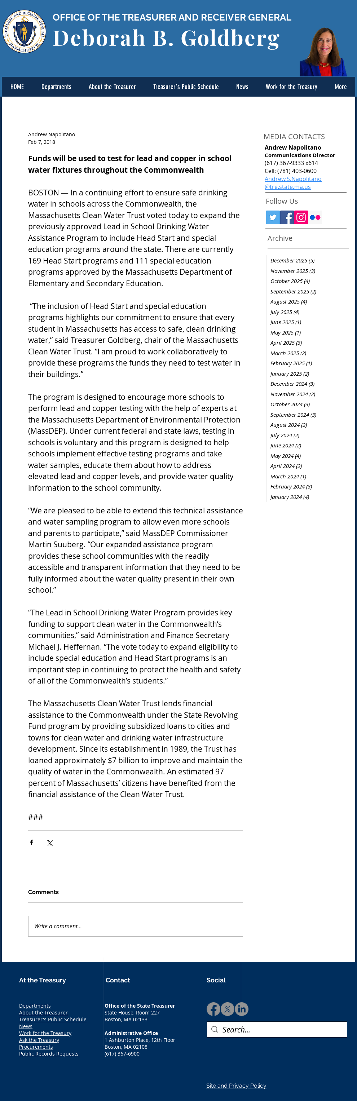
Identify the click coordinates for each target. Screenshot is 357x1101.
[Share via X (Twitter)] (49, 842)
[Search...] (277, 1030)
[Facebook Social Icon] (287, 217)
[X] (227, 1009)
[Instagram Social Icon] (301, 217)
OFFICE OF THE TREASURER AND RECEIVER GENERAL (172, 17)
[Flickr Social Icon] (315, 217)
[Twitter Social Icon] (273, 217)
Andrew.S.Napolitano (293, 179)
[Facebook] (213, 1009)
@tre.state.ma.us (288, 187)
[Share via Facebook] (31, 842)
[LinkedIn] (241, 1009)
